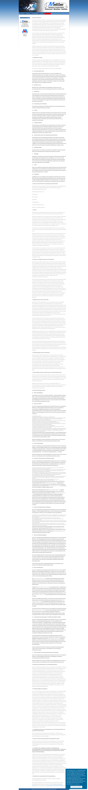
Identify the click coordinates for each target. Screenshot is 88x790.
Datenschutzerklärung (23, 17)
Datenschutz (48, 13)
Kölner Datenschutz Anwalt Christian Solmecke (55, 785)
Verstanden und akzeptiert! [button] (76, 786)
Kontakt (42, 13)
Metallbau (28, 13)
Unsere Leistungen (35, 13)
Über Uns (22, 13)
